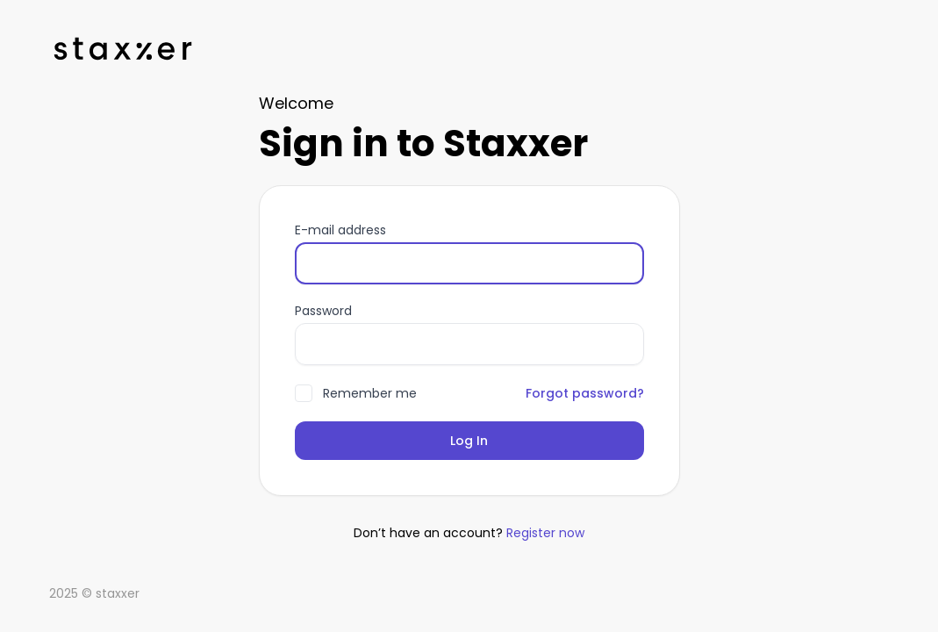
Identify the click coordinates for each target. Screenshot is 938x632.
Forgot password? (585, 393)
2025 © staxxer (94, 593)
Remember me (370, 393)
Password (323, 311)
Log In (469, 440)
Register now (545, 533)
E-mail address (340, 230)
